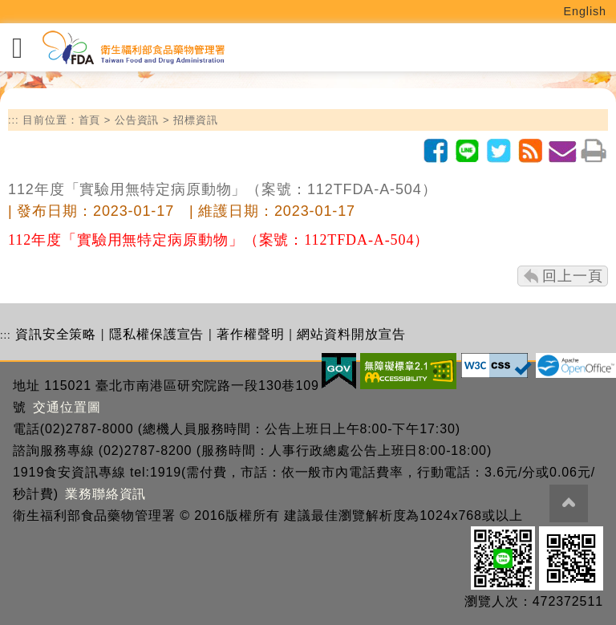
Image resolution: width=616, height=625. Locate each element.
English (585, 11)
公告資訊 (137, 120)
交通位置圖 (67, 407)
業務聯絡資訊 (105, 494)
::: (13, 120)
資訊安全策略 (55, 334)
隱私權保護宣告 (156, 334)
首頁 (90, 120)
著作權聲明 (251, 334)
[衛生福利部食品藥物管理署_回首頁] (132, 48)
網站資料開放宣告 (351, 334)
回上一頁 (572, 276)
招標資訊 (195, 120)
